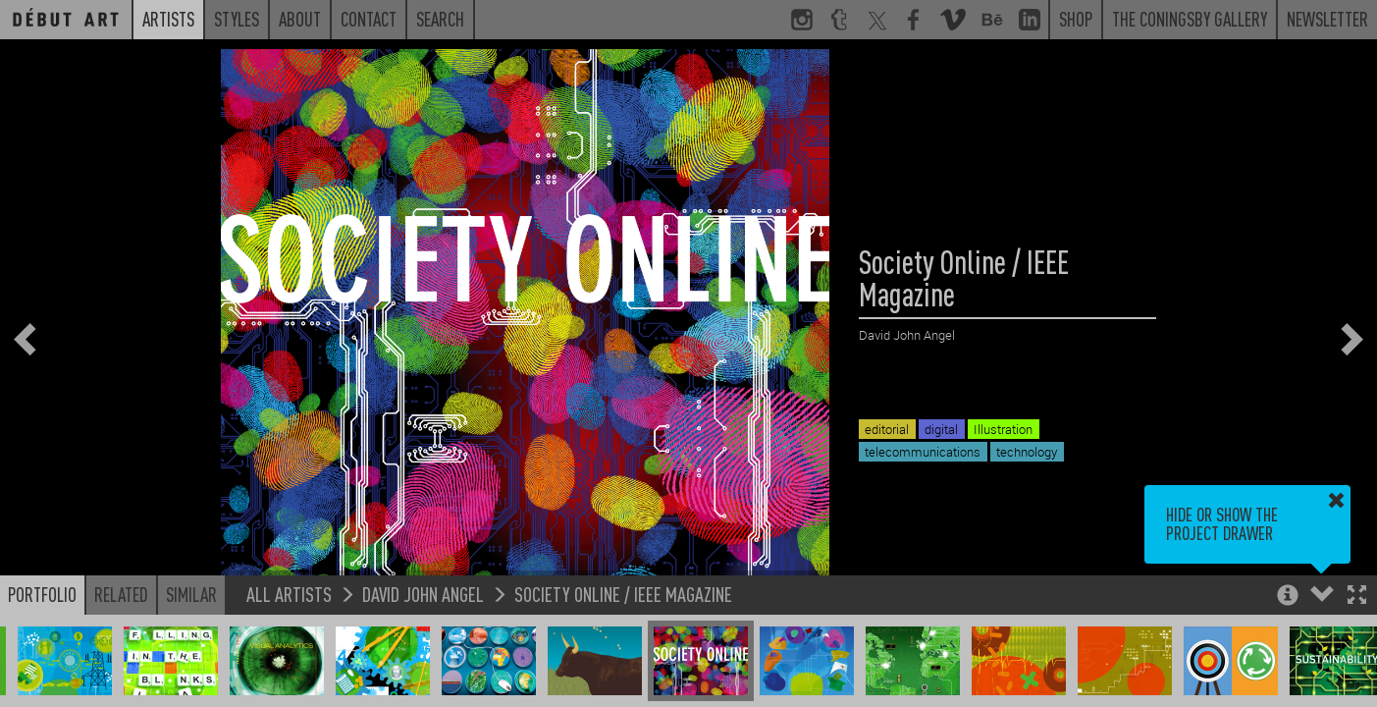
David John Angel (423, 593)
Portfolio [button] (42, 594)
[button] (1357, 596)
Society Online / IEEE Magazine (623, 593)
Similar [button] (191, 594)
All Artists (289, 593)
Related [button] (121, 594)
